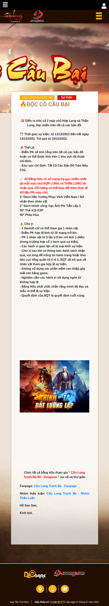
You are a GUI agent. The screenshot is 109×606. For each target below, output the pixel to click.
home (12, 16)
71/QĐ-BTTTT (57, 602)
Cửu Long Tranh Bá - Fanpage (55, 486)
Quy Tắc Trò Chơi (19, 602)
